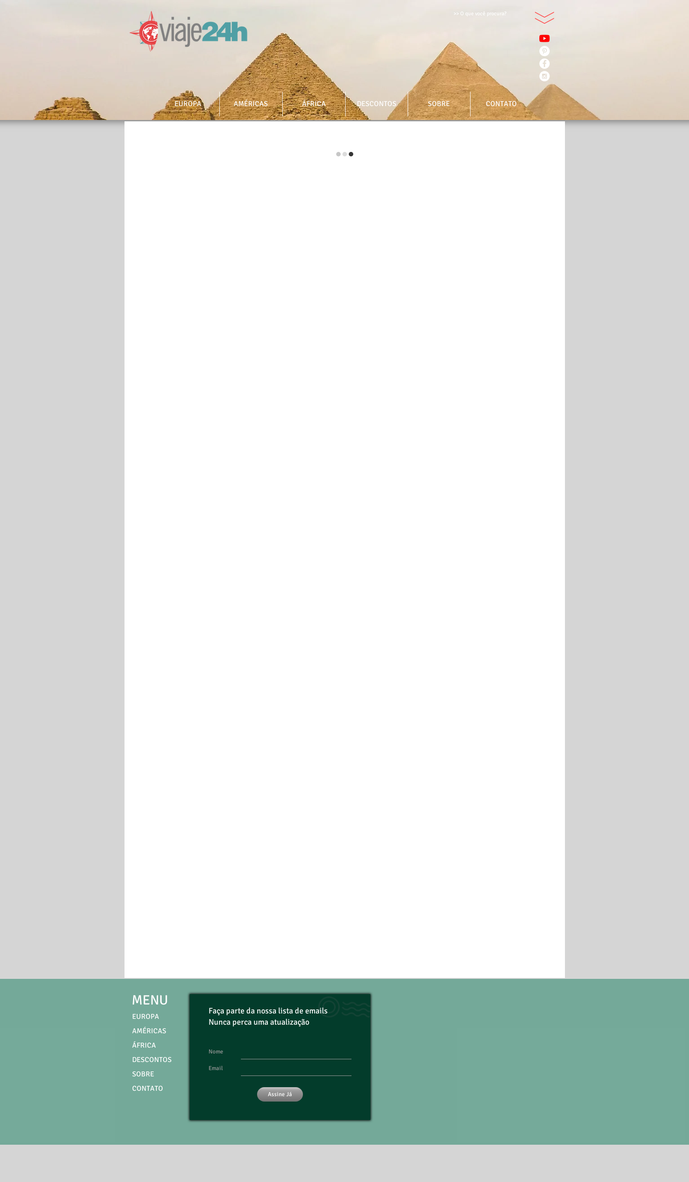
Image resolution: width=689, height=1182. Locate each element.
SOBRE (143, 1074)
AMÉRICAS (149, 1030)
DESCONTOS (152, 1059)
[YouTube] (544, 38)
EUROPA (145, 1016)
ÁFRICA (144, 1045)
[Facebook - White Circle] (544, 63)
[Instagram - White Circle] (544, 76)
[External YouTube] (478, 1071)
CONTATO (147, 1088)
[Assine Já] (280, 1094)
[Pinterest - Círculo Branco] (544, 51)
